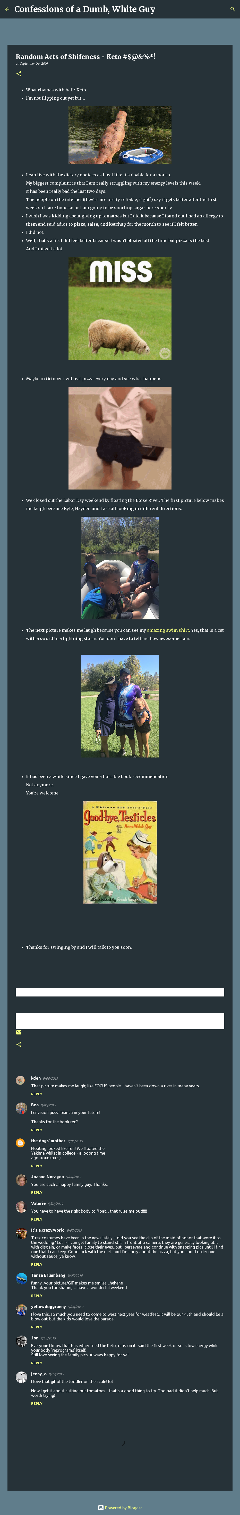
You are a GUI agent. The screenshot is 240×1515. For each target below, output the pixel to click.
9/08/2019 (75, 1307)
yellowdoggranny (48, 1306)
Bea (35, 1104)
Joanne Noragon (47, 1176)
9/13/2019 (48, 1338)
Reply (36, 1094)
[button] (19, 74)
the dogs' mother (48, 1140)
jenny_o (39, 1374)
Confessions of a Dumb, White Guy (84, 9)
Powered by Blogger (120, 1508)
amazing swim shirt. (168, 630)
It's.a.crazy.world (48, 1230)
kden (36, 1078)
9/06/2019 (50, 1078)
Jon (34, 1338)
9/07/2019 (55, 1203)
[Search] (162, 9)
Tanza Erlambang (48, 1275)
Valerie (38, 1203)
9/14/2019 (56, 1374)
